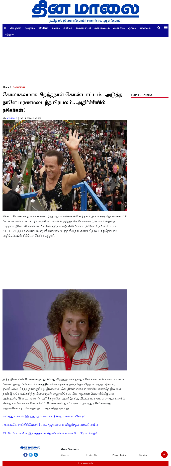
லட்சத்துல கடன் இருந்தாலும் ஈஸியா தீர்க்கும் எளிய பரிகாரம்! (44, 416)
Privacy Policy (119, 455)
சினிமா (67, 28)
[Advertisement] (85, 60)
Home (6, 87)
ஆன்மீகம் (119, 28)
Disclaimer (143, 455)
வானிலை (144, 28)
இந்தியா (43, 28)
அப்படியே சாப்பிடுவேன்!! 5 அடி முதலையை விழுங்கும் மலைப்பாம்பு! (51, 424)
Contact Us (91, 455)
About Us (64, 455)
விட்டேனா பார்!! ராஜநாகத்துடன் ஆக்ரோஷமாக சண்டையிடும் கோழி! (50, 433)
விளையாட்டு (83, 28)
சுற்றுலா (9, 34)
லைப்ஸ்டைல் (102, 28)
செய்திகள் (15, 28)
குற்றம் (132, 28)
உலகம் (56, 28)
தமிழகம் (30, 28)
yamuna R (12, 118)
